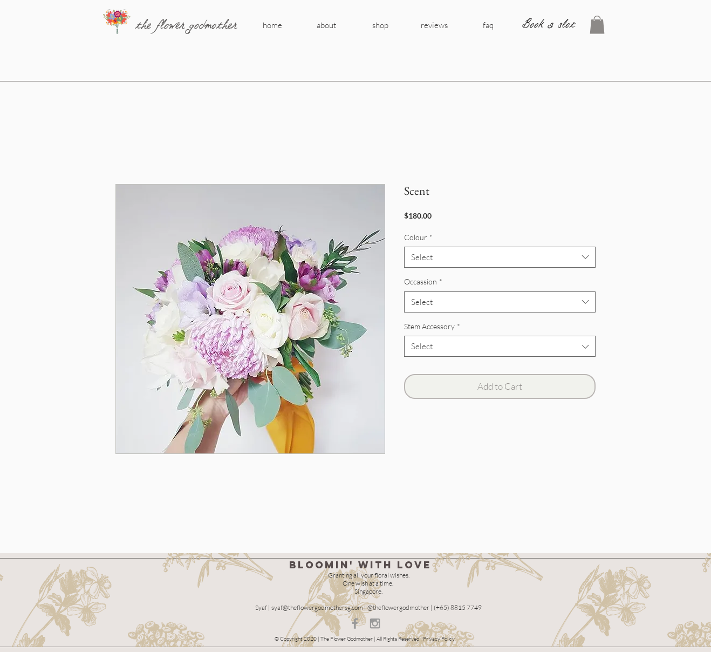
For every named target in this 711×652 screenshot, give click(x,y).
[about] (326, 24)
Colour (418, 237)
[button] (597, 24)
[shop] (380, 24)
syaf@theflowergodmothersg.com (317, 607)
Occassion (423, 281)
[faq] (488, 24)
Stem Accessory (432, 326)
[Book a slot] (548, 24)
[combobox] (500, 257)
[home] (272, 24)
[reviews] (434, 24)
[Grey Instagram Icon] (375, 623)
